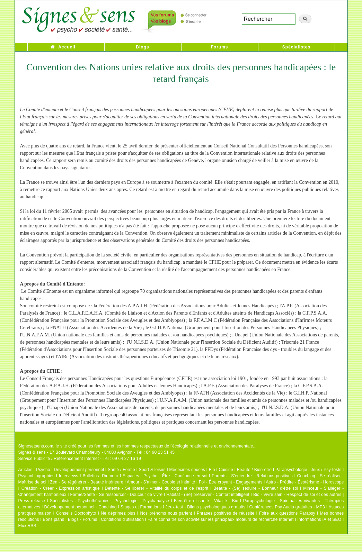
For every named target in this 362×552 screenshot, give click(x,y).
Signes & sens (32, 452)
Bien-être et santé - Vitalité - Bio (206, 500)
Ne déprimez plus (118, 513)
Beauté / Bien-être (254, 469)
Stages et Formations (141, 507)
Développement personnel (79, 469)
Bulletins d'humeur (100, 475)
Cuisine (226, 469)
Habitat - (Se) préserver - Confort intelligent (207, 494)
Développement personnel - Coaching (80, 507)
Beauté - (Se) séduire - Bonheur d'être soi (255, 488)
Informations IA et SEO (319, 519)
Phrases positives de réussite (225, 513)
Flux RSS (27, 525)
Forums (219, 47)
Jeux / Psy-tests (326, 469)
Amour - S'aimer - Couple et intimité (161, 482)
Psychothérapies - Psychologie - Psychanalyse (123, 500)
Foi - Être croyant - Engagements (230, 482)
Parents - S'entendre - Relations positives (252, 475)
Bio (212, 469)
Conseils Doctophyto (76, 513)
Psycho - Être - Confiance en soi (175, 475)
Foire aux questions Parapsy (287, 513)
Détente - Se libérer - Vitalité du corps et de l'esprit (157, 488)
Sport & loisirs (152, 469)
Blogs (142, 47)
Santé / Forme (121, 469)
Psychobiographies (36, 475)
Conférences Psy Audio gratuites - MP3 (287, 507)
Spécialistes (296, 47)
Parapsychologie (291, 469)
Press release (31, 500)
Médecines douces (187, 469)
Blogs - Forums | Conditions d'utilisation (106, 519)
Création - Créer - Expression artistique (60, 488)
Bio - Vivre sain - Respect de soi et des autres (297, 494)
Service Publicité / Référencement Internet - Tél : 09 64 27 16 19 (79, 458)
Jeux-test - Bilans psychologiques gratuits (205, 507)
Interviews (68, 475)
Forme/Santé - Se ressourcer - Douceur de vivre (116, 494)
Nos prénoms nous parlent (166, 513)
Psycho (43, 469)
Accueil (67, 47)
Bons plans (53, 519)
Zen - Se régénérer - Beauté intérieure (86, 482)
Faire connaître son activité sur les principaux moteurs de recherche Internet (221, 519)
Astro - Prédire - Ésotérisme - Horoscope (305, 482)
